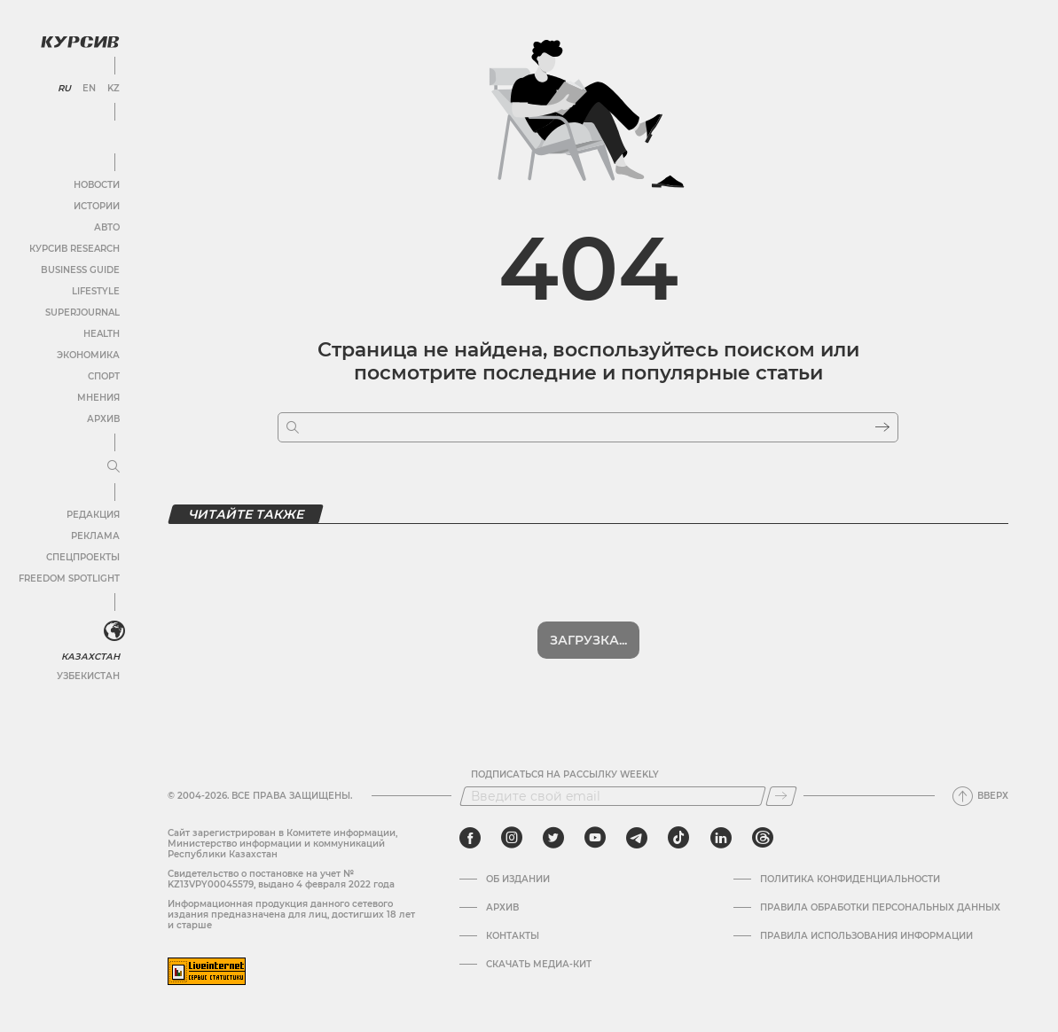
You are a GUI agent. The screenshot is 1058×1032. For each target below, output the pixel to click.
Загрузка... (588, 640)
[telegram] (636, 837)
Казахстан (91, 656)
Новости (97, 185)
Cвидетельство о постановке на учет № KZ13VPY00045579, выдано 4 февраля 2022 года (281, 879)
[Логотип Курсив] (80, 41)
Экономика (88, 355)
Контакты (512, 936)
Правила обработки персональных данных (880, 908)
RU (64, 88)
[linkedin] (720, 837)
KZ (113, 88)
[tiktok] (678, 837)
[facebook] (470, 837)
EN (89, 88)
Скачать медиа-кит (539, 964)
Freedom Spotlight (69, 578)
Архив (103, 419)
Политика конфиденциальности (850, 879)
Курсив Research (74, 248)
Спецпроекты (83, 557)
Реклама (95, 536)
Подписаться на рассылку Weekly (565, 775)
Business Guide (80, 270)
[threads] (762, 837)
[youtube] (595, 837)
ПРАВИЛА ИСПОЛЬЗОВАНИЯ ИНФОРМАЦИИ (866, 936)
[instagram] (511, 837)
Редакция (93, 514)
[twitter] (553, 837)
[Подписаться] (781, 796)
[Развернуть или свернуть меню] (113, 467)
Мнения (98, 397)
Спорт (104, 376)
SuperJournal (82, 312)
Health (101, 334)
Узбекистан (88, 676)
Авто (107, 227)
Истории (97, 206)
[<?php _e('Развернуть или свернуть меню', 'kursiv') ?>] (114, 631)
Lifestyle (96, 291)
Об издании (518, 879)
